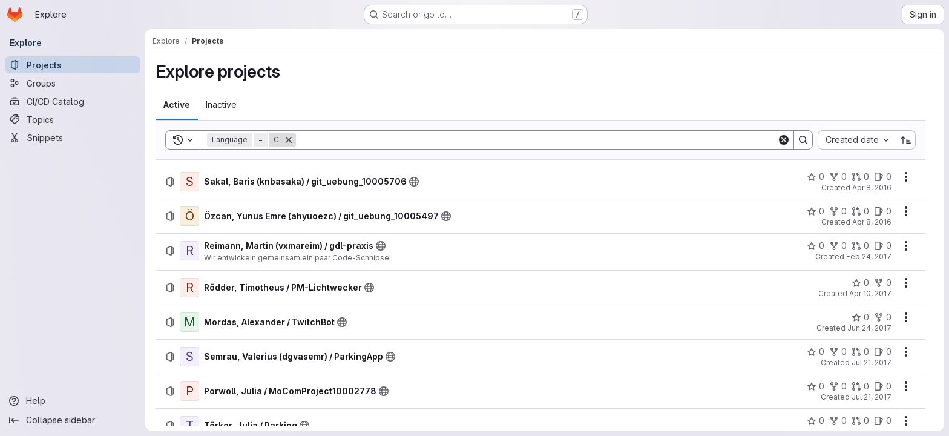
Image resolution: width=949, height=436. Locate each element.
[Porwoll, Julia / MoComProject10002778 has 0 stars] (815, 386)
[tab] (177, 105)
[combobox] (857, 140)
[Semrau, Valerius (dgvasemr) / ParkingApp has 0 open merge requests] (860, 352)
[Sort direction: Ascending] (906, 140)
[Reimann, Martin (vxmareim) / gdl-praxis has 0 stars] (815, 246)
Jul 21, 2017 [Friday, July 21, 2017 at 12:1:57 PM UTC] (872, 396)
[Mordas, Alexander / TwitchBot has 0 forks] (883, 317)
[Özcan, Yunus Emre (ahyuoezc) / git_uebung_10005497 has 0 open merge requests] (860, 211)
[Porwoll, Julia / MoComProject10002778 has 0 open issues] (883, 386)
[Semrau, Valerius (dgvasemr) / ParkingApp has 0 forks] (838, 352)
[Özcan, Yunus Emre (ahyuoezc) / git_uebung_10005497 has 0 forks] (838, 211)
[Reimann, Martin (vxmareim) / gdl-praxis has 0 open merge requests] (860, 246)
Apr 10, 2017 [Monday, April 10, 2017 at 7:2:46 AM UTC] (870, 293)
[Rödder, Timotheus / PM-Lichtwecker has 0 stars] (860, 283)
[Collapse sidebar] (72, 420)
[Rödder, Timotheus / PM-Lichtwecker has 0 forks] (883, 283)
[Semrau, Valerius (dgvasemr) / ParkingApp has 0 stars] (815, 352)
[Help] (72, 400)
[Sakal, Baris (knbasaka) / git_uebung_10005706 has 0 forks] (838, 177)
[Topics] (72, 119)
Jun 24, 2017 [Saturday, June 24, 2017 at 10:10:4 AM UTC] (869, 327)
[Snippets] (72, 137)
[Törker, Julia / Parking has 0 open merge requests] (860, 421)
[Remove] (288, 140)
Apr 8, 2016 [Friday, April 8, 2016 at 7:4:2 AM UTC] (872, 221)
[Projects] (72, 64)
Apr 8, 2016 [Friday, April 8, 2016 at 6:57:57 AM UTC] (872, 187)
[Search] (536, 140)
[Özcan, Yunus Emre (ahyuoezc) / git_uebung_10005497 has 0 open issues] (883, 211)
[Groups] (72, 82)
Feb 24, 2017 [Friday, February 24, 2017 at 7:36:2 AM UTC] (869, 256)
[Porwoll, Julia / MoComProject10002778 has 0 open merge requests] (860, 386)
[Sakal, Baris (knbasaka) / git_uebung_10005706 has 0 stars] (815, 177)
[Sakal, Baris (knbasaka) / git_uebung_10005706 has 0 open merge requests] (860, 177)
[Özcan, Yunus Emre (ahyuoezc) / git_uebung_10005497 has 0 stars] (815, 211)
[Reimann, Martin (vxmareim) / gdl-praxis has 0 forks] (838, 246)
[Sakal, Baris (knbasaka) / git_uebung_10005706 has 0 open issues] (883, 177)
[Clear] (784, 140)
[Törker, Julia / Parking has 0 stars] (815, 421)
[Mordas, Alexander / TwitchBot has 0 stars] (860, 317)
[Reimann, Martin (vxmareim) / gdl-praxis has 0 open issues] (883, 246)
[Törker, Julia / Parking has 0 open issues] (883, 421)
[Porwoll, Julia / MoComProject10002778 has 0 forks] (838, 386)
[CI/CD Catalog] (72, 101)
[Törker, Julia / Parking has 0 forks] (838, 421)
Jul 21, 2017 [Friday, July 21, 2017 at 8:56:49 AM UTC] (872, 362)
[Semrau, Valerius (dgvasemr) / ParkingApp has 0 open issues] (883, 352)
